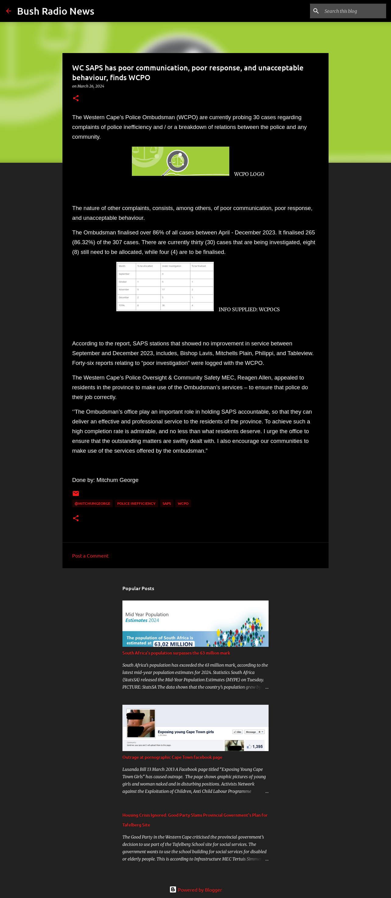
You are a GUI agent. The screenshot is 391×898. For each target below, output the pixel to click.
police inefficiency (136, 503)
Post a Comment (90, 555)
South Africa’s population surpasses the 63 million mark (176, 653)
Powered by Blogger (195, 889)
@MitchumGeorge (92, 503)
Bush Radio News (55, 11)
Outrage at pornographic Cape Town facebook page (172, 757)
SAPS (167, 503)
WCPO (183, 503)
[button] (75, 98)
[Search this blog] (354, 11)
